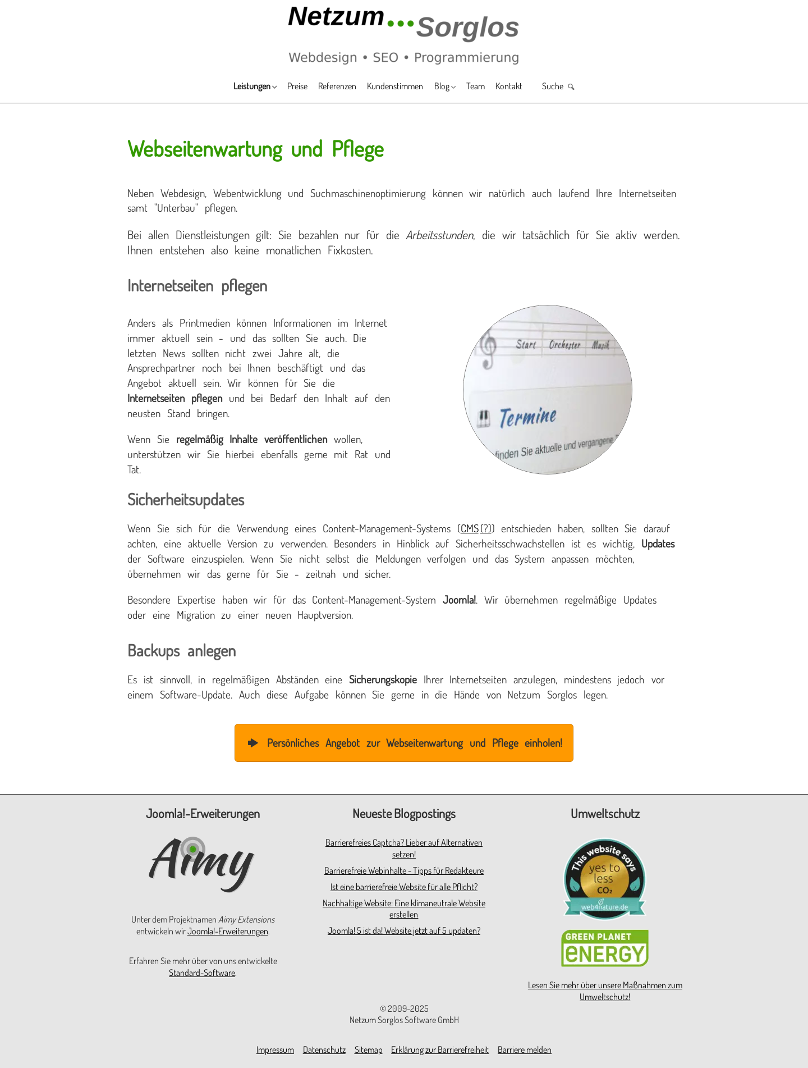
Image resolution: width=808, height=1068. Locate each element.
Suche (594, 87)
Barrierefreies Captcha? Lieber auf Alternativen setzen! (404, 848)
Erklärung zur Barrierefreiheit (440, 1049)
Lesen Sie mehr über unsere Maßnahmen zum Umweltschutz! (605, 990)
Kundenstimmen (396, 87)
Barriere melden (525, 1049)
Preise (271, 87)
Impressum (275, 1049)
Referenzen (322, 87)
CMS (470, 528)
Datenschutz (324, 1049)
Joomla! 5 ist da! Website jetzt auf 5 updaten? (404, 930)
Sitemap (369, 1049)
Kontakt (541, 87)
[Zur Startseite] (404, 34)
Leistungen (212, 87)
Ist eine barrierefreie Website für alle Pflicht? (404, 886)
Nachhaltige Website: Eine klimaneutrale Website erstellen (404, 908)
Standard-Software (202, 972)
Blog (454, 87)
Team (498, 87)
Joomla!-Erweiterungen (227, 931)
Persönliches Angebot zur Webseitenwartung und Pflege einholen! (404, 743)
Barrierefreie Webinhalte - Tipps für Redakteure (404, 870)
